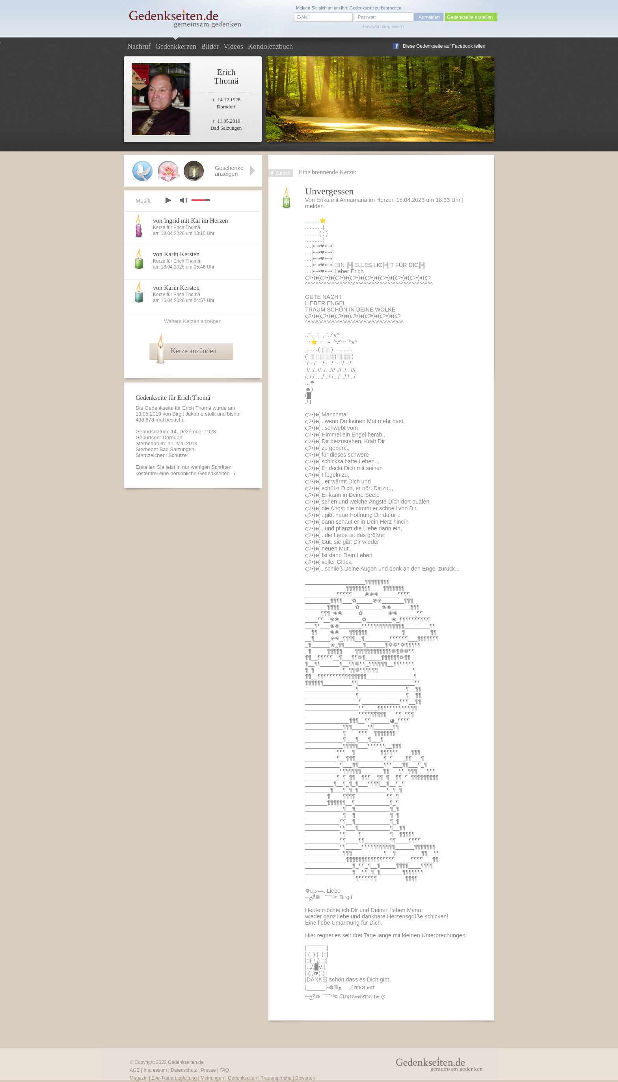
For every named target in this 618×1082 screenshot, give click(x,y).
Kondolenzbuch (270, 46)
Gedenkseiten (242, 1078)
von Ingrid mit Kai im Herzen (190, 220)
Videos (233, 46)
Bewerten (305, 1078)
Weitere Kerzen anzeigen (193, 321)
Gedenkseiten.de (186, 1062)
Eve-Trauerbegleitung (174, 1078)
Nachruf (139, 46)
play (168, 200)
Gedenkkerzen (175, 46)
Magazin (138, 1078)
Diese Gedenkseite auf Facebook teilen (444, 46)
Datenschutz (184, 1070)
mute (183, 200)
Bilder (210, 46)
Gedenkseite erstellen (470, 17)
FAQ (224, 1070)
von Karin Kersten (176, 254)
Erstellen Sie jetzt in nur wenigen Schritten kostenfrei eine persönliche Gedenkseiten (184, 470)
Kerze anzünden (193, 351)
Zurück (282, 173)
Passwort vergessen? (383, 26)
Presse (208, 1070)
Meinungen (212, 1078)
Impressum (155, 1070)
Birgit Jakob (185, 414)
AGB (135, 1070)
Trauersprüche (276, 1078)
